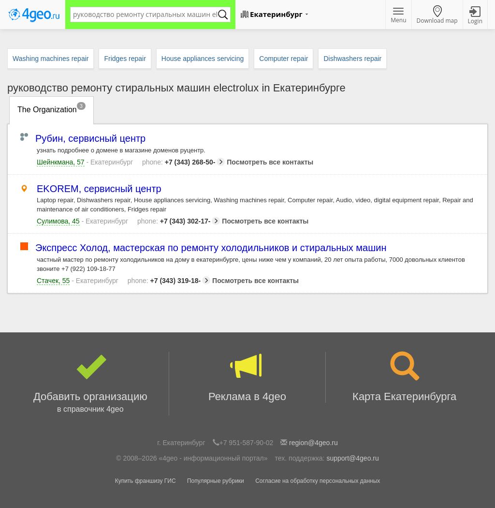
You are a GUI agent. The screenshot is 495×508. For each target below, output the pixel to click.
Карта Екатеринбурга (404, 377)
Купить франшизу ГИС (145, 481)
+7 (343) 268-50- (183, 162)
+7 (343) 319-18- (169, 280)
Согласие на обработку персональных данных (317, 481)
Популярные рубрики (215, 481)
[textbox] (145, 14)
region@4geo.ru (313, 443)
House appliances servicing (202, 58)
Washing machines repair (50, 58)
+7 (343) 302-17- (178, 221)
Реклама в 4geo (247, 377)
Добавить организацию (90, 384)
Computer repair (283, 58)
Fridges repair (125, 58)
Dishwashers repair (352, 58)
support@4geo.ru (352, 458)
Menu (398, 16)
